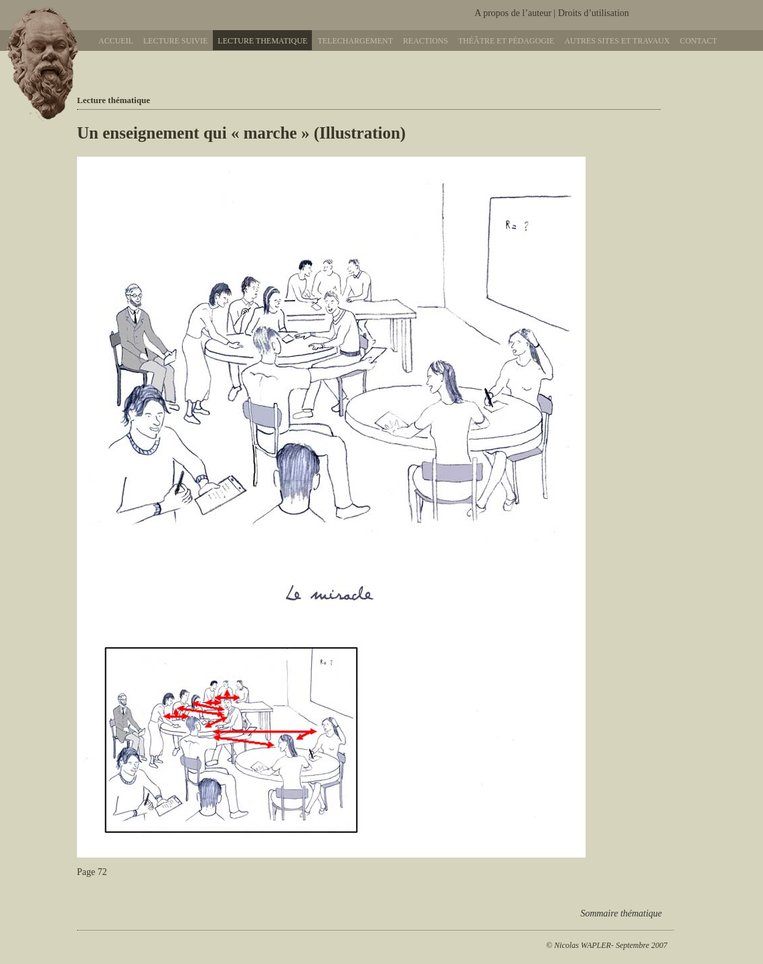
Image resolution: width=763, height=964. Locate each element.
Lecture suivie (175, 41)
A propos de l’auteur (513, 13)
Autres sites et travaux (616, 41)
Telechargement (355, 41)
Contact (698, 41)
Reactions (425, 41)
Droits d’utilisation (593, 13)
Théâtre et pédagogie (506, 41)
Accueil (115, 41)
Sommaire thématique (621, 913)
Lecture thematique (262, 41)
